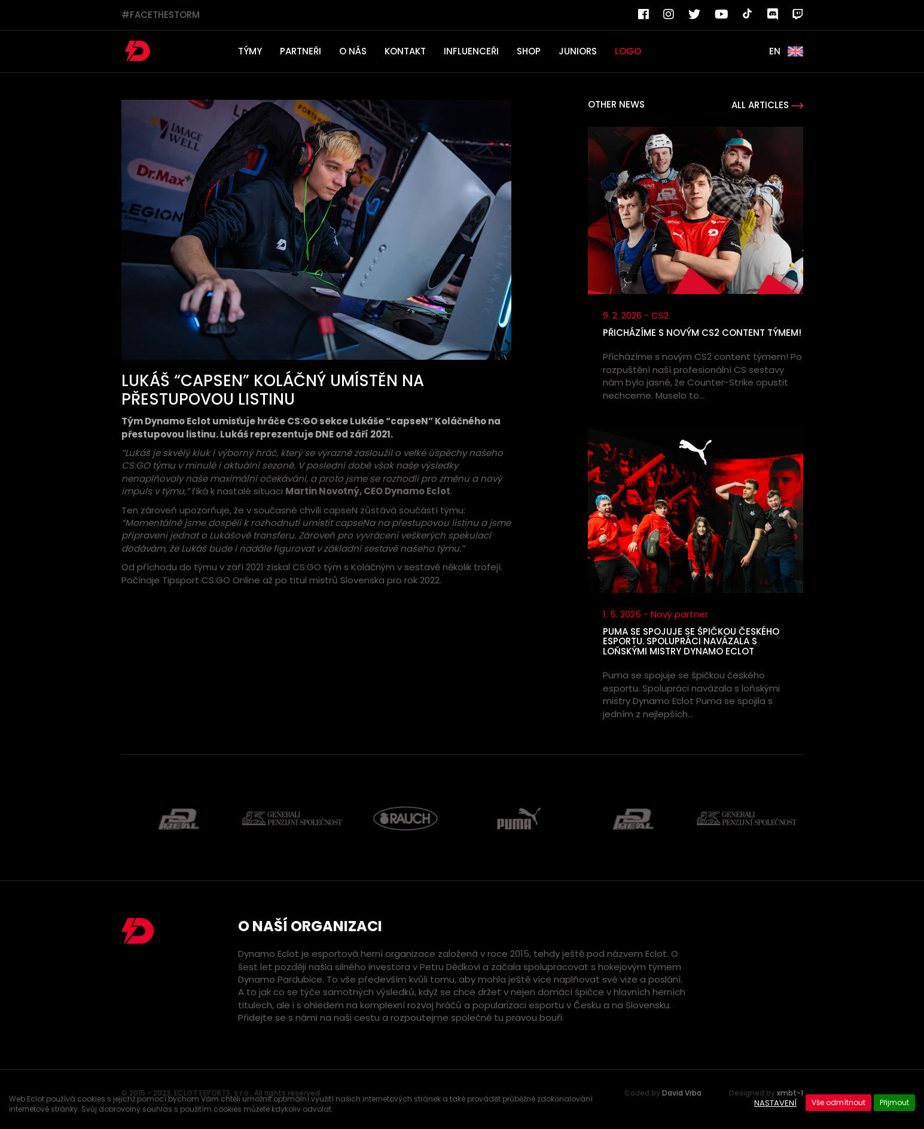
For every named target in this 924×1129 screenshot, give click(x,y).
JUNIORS (578, 51)
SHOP (529, 51)
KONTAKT (405, 51)
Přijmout (894, 1102)
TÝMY (250, 51)
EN (786, 51)
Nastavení (775, 1103)
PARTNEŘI (300, 51)
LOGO (628, 51)
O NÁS (353, 51)
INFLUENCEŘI (471, 51)
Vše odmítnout (838, 1102)
